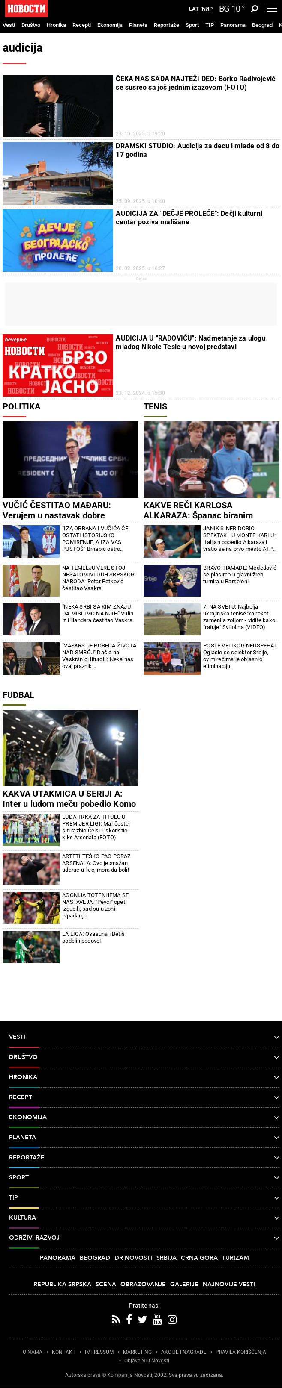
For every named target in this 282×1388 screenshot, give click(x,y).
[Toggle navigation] (271, 8)
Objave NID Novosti (146, 1361)
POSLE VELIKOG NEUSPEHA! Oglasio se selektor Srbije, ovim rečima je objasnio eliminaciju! (239, 655)
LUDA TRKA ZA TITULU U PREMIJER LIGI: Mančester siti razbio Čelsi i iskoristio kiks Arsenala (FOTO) (96, 827)
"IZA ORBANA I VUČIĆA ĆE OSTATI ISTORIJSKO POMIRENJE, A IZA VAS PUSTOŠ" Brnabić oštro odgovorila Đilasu (95, 539)
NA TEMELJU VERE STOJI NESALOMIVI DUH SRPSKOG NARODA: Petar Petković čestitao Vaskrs (98, 578)
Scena (106, 1284)
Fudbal (18, 695)
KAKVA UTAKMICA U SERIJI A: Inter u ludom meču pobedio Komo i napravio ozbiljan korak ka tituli (69, 803)
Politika (21, 406)
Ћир (207, 9)
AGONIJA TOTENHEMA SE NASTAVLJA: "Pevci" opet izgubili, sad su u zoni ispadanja (95, 905)
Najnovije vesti (229, 1284)
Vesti (9, 25)
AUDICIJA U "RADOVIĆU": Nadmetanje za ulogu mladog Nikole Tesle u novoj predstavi (190, 342)
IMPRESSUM (99, 1352)
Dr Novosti (133, 1258)
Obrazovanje (143, 1284)
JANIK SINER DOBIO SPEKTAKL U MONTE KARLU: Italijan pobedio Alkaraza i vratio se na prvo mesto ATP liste (239, 539)
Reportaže (166, 25)
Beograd (262, 25)
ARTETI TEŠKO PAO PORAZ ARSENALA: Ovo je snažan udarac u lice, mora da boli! (96, 863)
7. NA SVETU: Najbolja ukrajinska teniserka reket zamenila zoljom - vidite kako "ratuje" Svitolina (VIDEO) (239, 616)
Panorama (233, 25)
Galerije (184, 1284)
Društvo (30, 25)
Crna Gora (199, 1258)
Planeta (138, 25)
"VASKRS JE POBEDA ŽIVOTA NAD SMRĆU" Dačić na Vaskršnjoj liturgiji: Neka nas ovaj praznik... (99, 655)
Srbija (166, 1258)
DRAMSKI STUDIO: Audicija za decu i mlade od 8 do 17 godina (197, 150)
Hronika (56, 25)
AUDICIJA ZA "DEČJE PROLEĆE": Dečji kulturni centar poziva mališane (189, 217)
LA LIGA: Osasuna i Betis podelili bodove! (93, 937)
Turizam (235, 1258)
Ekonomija (110, 25)
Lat (194, 9)
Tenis (155, 406)
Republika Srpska (62, 1284)
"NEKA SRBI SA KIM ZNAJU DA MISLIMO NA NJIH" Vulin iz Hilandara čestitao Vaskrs (97, 613)
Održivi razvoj (144, 1238)
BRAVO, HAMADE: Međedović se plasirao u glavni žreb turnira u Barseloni (239, 575)
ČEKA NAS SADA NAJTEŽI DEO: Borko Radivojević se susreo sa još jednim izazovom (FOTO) (195, 83)
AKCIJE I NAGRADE (183, 1352)
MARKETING (137, 1352)
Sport (192, 25)
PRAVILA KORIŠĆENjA (241, 1352)
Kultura (144, 1218)
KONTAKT (63, 1352)
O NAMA (32, 1352)
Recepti (81, 25)
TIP (209, 25)
